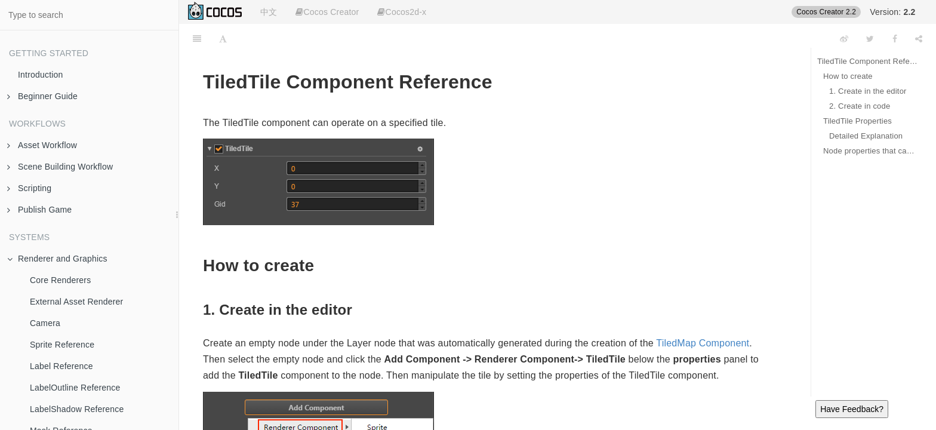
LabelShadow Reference (77, 409)
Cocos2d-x (401, 12)
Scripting (29, 188)
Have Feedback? (851, 409)
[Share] (918, 39)
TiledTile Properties (857, 120)
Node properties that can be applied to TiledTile (870, 150)
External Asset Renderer (76, 301)
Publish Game (39, 209)
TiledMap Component (702, 343)
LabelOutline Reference (75, 387)
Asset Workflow (42, 145)
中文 (268, 12)
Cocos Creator (327, 12)
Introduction (40, 74)
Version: (892, 12)
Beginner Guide (42, 96)
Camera (45, 323)
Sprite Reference (62, 344)
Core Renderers (60, 280)
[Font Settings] (223, 39)
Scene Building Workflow (60, 166)
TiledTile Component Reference (867, 61)
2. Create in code (859, 106)
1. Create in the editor (868, 91)
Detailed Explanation (866, 135)
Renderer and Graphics (57, 258)
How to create (848, 76)
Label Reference (61, 366)
